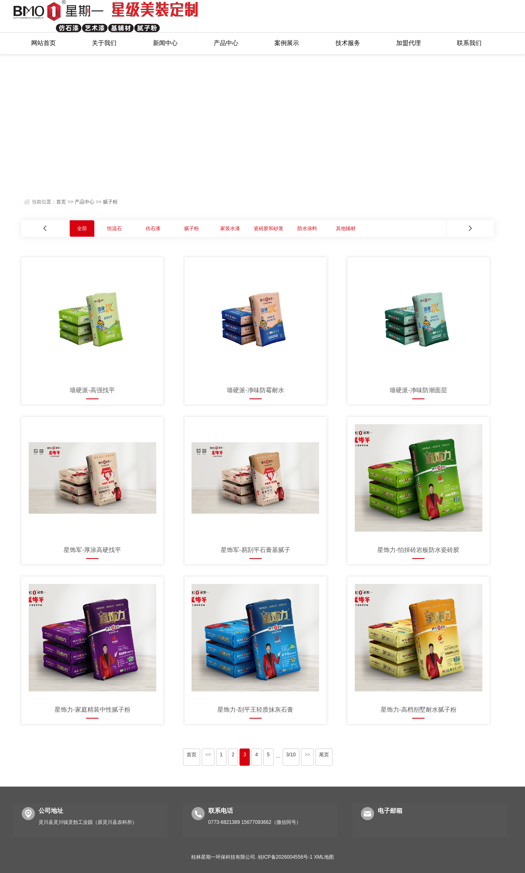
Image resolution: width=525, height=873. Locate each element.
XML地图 (324, 857)
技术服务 (348, 42)
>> (307, 755)
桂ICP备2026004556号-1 (285, 857)
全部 (82, 228)
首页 (61, 202)
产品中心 (226, 42)
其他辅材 (346, 228)
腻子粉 (110, 202)
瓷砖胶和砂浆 (268, 228)
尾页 (324, 755)
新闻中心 (165, 42)
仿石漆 (153, 228)
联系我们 (469, 42)
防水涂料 (307, 228)
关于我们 (104, 42)
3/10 (291, 755)
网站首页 (43, 42)
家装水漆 (230, 228)
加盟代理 (408, 42)
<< (208, 755)
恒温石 (114, 228)
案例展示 (286, 42)
